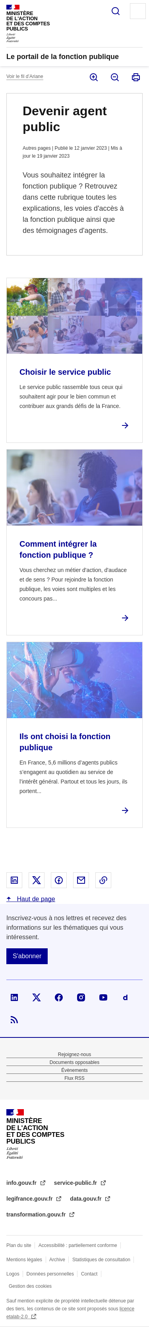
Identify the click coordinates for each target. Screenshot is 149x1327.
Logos (12, 1274)
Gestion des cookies (30, 1286)
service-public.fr (76, 1183)
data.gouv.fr (86, 1198)
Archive (57, 1259)
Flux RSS (74, 1078)
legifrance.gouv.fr (30, 1198)
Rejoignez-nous (74, 1054)
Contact (89, 1274)
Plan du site (18, 1245)
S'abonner (27, 956)
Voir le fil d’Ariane (24, 76)
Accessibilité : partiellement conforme (78, 1245)
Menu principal (138, 11)
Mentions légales (24, 1259)
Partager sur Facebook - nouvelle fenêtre (59, 880)
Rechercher (116, 11)
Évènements (74, 1070)
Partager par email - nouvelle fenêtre (81, 880)
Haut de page (35, 899)
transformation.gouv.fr (36, 1214)
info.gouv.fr (22, 1183)
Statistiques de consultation (101, 1259)
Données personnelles (50, 1274)
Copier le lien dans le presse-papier (103, 880)
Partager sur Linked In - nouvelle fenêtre (14, 880)
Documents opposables (74, 1062)
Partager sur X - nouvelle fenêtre (37, 880)
